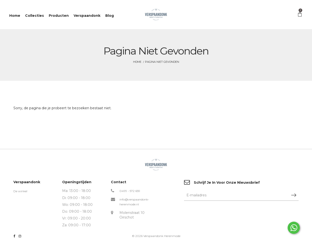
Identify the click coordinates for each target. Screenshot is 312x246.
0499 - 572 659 (129, 191)
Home (137, 62)
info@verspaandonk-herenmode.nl (134, 202)
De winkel (20, 191)
